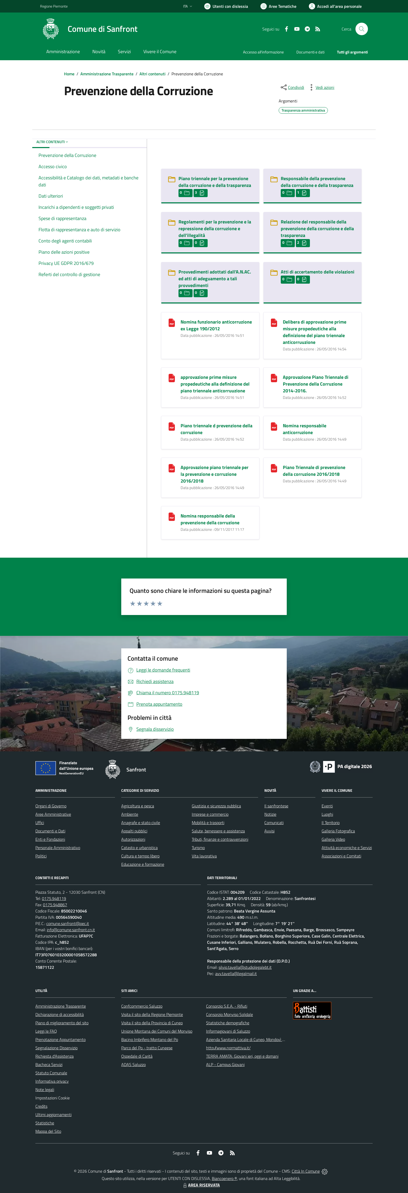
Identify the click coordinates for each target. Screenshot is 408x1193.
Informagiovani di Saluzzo (228, 1031)
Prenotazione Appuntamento (60, 1039)
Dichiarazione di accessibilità (59, 1014)
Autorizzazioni (133, 839)
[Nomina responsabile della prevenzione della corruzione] (172, 516)
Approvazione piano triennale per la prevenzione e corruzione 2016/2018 (214, 474)
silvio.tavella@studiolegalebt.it (245, 967)
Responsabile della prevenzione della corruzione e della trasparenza (317, 182)
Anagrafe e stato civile (140, 822)
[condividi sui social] (292, 87)
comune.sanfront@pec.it (67, 923)
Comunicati (274, 822)
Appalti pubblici (134, 831)
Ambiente (129, 814)
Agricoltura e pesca (137, 806)
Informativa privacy (52, 1081)
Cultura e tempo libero (140, 856)
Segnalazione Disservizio (56, 1048)
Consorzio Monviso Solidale (229, 1014)
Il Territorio (331, 822)
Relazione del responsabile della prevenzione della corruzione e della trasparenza (317, 228)
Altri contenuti (152, 74)
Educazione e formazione (142, 864)
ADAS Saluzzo (133, 1064)
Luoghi (327, 814)
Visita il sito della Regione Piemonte (152, 1014)
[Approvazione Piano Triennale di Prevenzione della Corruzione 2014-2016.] (274, 377)
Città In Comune (306, 1171)
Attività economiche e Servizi (347, 847)
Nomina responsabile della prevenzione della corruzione (210, 519)
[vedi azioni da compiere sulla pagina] (320, 87)
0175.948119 (54, 898)
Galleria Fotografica (338, 831)
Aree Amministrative (53, 814)
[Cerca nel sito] (361, 29)
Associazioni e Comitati (341, 856)
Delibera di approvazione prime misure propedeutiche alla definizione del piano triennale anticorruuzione (314, 332)
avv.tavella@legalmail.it (236, 973)
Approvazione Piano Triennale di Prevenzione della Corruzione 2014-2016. (315, 384)
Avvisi (269, 831)
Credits (41, 1106)
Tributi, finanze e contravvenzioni (220, 839)
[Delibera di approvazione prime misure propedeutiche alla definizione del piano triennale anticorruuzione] (274, 322)
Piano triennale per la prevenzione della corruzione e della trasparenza (214, 182)
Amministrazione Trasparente (106, 74)
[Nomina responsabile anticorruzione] (274, 425)
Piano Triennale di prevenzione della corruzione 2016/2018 (314, 471)
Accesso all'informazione (263, 52)
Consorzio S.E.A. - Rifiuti (226, 1006)
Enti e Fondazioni (50, 839)
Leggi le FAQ (46, 1031)
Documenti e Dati (50, 831)
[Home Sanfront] (88, 29)
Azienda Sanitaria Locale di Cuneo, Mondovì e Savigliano (254, 1039)
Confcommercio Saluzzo (141, 1006)
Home (69, 74)
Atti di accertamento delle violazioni (317, 271)
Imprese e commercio (210, 814)
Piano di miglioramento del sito (61, 1023)
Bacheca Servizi (48, 1064)
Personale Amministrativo (57, 847)
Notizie (270, 814)
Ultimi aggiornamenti (53, 1114)
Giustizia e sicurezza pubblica (216, 806)
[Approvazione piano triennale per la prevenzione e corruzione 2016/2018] (172, 467)
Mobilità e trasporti (208, 822)
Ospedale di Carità (136, 1056)
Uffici (39, 822)
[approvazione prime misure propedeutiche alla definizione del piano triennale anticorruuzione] (172, 377)
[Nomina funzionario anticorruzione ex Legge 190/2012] (172, 322)
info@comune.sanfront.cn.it (71, 930)
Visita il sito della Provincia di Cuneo (152, 1023)
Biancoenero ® (224, 1178)
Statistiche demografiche (227, 1023)
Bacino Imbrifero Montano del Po (149, 1039)
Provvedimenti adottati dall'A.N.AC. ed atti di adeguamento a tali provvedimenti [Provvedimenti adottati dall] (214, 278)
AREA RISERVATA (201, 1185)
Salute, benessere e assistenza (218, 831)
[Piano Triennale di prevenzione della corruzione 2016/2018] (274, 467)
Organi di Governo (50, 806)
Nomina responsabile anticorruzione (304, 429)
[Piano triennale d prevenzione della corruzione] (172, 425)
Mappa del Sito (48, 1131)
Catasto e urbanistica (139, 847)
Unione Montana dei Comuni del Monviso (156, 1031)
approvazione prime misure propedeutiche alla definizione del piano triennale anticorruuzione (215, 384)
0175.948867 (55, 905)
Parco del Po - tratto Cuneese (147, 1048)
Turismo (198, 847)
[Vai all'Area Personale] (335, 6)
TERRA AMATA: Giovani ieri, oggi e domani (242, 1056)
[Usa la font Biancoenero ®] (226, 6)
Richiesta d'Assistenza (54, 1056)
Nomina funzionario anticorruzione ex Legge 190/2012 (216, 325)
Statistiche (44, 1123)
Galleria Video (333, 839)
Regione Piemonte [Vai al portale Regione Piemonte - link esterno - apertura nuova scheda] (54, 6)
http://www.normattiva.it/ (228, 1048)
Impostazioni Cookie (52, 1098)
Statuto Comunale (51, 1073)
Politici (41, 856)
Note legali (44, 1089)
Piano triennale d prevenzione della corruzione (216, 429)
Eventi (327, 806)
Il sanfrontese (276, 806)
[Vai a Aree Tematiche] (278, 6)
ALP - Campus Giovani (225, 1064)
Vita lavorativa (204, 856)
